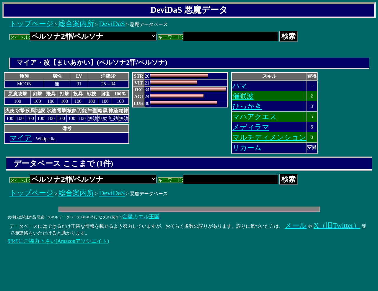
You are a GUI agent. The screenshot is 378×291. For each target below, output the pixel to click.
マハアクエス (254, 117)
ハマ (239, 86)
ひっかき (247, 106)
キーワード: (218, 37)
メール (296, 225)
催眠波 (243, 96)
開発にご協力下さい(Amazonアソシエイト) (58, 241)
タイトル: (83, 37)
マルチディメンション (269, 137)
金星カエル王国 (140, 217)
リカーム (247, 148)
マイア (21, 138)
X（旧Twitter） (337, 225)
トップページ (31, 23)
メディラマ (250, 127)
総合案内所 (76, 23)
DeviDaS (112, 23)
